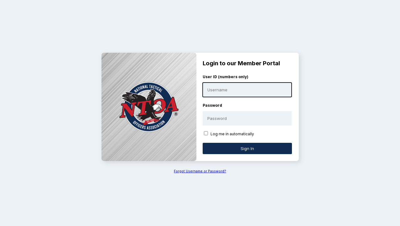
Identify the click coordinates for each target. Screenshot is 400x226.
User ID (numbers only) (225, 76)
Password (212, 105)
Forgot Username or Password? (200, 171)
